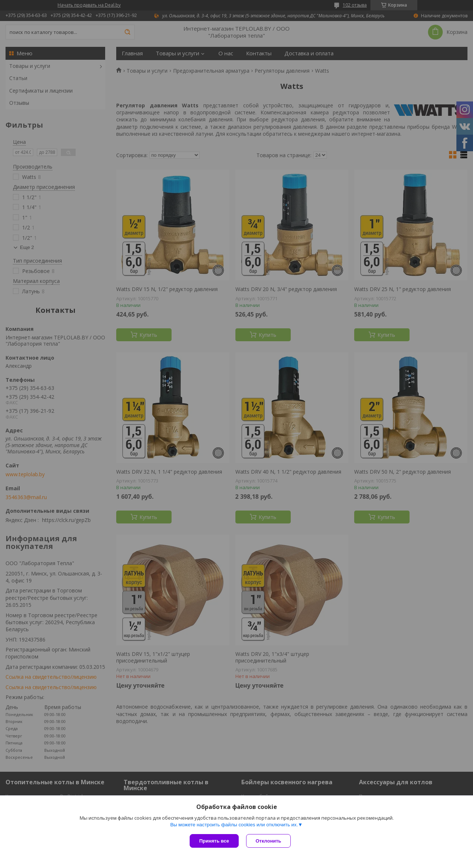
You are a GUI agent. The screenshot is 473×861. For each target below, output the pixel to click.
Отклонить (268, 841)
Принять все (214, 841)
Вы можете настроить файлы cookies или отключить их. (234, 824)
